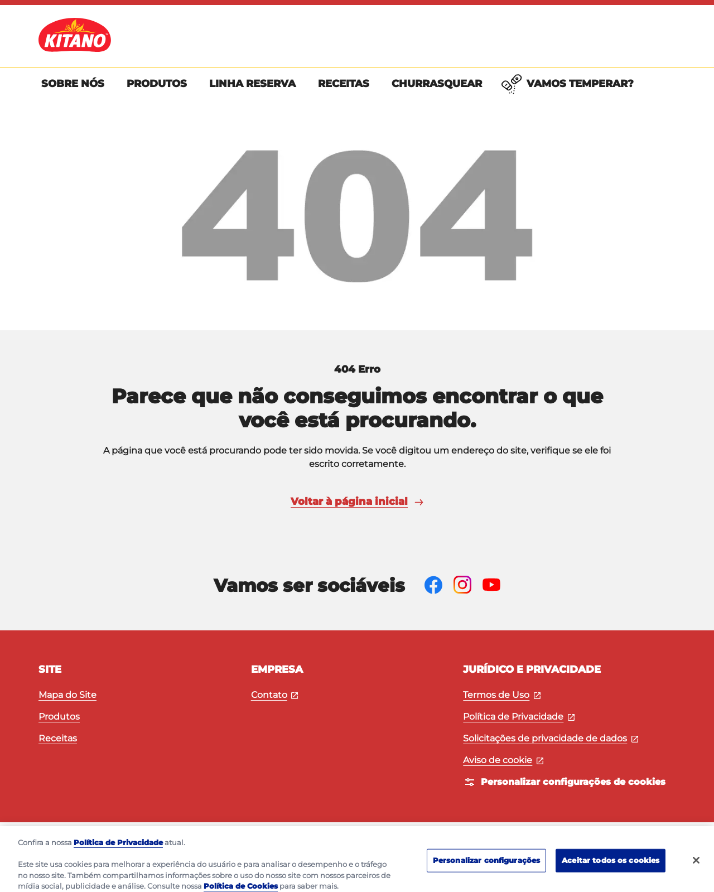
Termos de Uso (502, 695)
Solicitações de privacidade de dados (550, 738)
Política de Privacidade (519, 716)
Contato (274, 695)
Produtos (59, 716)
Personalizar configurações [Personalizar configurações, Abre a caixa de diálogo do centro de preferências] (486, 869)
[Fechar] (696, 869)
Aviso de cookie (503, 760)
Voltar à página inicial (357, 501)
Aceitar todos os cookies (610, 869)
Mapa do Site (67, 695)
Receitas (57, 738)
